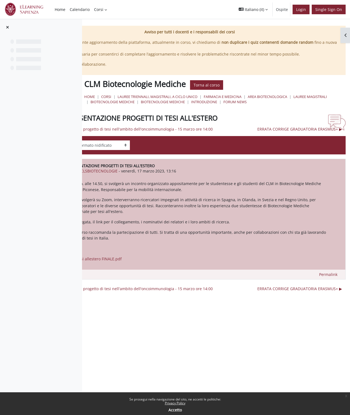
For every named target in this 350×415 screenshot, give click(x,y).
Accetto (175, 410)
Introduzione (170, 113)
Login (301, 9)
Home (156, 102)
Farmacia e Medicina (289, 102)
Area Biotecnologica (176, 107)
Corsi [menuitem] (98, 9)
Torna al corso (273, 90)
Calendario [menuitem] (80, 9)
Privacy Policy (175, 403)
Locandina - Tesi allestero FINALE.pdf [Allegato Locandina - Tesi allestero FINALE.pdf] (164, 291)
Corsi (173, 102)
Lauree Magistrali (219, 107)
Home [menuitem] (60, 9)
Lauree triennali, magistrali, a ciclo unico (224, 102)
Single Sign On (328, 9)
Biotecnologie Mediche (265, 107)
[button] (253, 9)
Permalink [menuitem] (328, 307)
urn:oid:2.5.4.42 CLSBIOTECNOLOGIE (164, 192)
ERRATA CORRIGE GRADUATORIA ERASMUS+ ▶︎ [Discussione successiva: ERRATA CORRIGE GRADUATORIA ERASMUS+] (299, 149)
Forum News (200, 113)
